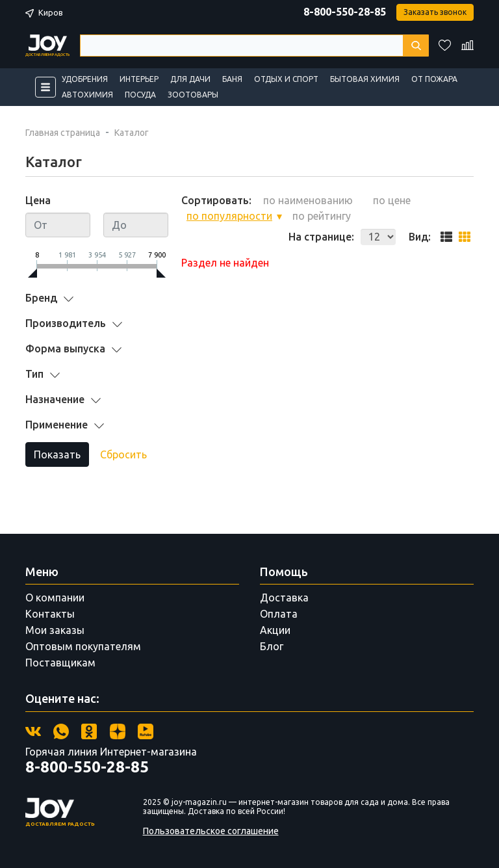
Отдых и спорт (286, 79)
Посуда (140, 94)
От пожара (434, 79)
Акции (275, 630)
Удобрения (85, 79)
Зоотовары (193, 94)
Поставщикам (60, 662)
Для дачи (190, 79)
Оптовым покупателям (83, 646)
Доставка (284, 597)
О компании (54, 597)
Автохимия (87, 94)
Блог (271, 646)
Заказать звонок (435, 12)
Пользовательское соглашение (211, 831)
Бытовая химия (365, 79)
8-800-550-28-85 (344, 12)
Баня (232, 79)
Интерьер (139, 79)
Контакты (50, 614)
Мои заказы (54, 630)
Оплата (279, 614)
